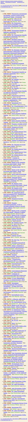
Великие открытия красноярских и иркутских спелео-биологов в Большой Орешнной (14, 41)
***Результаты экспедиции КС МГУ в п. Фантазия (14, 260)
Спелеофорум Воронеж (19, 271)
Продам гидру (16, 167)
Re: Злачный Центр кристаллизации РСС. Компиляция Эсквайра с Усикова (14, 194)
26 (26, 5)
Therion (14, 368)
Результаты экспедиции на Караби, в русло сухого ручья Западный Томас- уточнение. (15, 15)
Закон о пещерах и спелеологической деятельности (13, 246)
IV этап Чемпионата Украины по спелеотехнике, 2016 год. (14, 280)
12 (4, 5)
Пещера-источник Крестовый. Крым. (13, 128)
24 (23, 5)
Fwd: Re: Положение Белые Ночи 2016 (14, 399)
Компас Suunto (16, 219)
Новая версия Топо (18, 118)
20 (17, 5)
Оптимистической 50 (18, 243)
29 (4, 7)
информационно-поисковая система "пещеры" (13, 342)
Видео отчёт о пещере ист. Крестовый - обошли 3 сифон (14, 211)
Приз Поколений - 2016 (19, 346)
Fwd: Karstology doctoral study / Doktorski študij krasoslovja (15, 354)
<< (1, 5)
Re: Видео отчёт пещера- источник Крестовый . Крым (15, 184)
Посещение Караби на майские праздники (14, 31)
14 (7, 5)
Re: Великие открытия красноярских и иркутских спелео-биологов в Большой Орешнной (14, 51)
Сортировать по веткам (10, 2)
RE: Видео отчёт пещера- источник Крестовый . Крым (15, 188)
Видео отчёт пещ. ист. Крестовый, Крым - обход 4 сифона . (15, 306)
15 (9, 5)
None (13, 323)
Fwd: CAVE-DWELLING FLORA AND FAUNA (14, 327)
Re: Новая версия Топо (19, 131)
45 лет (14, 317)
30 (6, 7)
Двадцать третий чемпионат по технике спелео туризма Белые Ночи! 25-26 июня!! (14, 359)
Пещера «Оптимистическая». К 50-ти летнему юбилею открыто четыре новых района (14, 205)
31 (8, 7)
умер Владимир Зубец (19, 381)
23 (22, 5)
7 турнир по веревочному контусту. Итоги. (13, 158)
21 (18, 5)
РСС (13, 60)
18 (13, 5)
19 (15, 5)
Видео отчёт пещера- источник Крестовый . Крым (14, 163)
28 (3, 7)
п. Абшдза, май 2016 (18, 299)
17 (12, 5)
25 (25, 5)
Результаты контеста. (18, 95)
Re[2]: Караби (16, 85)
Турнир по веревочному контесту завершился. (15, 99)
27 (1, 7)
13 (5, 5)
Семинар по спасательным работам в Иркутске (14, 274)
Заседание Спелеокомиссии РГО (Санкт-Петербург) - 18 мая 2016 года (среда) (13, 285)
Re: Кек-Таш (15, 240)
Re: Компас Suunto (18, 222)
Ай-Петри (15, 225)
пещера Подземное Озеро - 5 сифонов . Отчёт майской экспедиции (14, 372)
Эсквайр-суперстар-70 (19, 330)
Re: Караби (15, 79)
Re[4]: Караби (16, 110)
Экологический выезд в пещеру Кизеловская (15, 349)
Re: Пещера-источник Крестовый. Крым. (14, 145)
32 (9, 7)
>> (12, 7)
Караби (14, 76)
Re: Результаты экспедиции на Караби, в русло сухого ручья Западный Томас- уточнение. (13, 25)
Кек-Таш (14, 232)
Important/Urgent (17, 263)
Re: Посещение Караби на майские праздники (15, 35)
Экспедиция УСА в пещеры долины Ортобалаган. (13, 364)
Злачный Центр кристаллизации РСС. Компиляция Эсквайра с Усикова (14, 179)
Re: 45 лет (15, 320)
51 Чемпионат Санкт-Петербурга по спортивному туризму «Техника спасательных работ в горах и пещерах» (15, 312)
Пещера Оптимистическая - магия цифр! (13, 255)
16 (10, 5)
